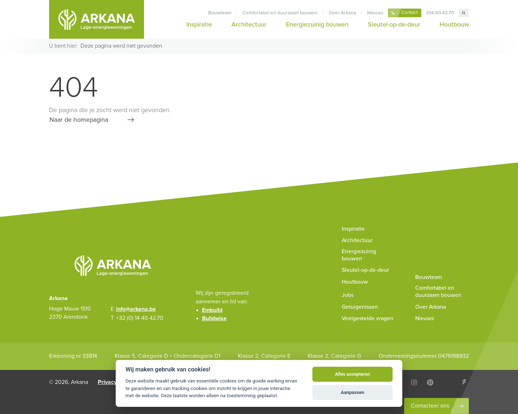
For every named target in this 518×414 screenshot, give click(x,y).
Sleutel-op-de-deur (394, 24)
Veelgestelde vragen (367, 318)
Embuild (212, 310)
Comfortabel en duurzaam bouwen (280, 13)
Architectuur (249, 24)
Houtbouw (454, 24)
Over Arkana (342, 13)
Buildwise (214, 318)
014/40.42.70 (440, 13)
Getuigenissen (360, 307)
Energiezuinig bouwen (317, 24)
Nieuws (375, 13)
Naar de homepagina (78, 119)
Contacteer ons (430, 406)
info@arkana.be (136, 309)
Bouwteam (219, 13)
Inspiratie (199, 24)
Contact (409, 12)
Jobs (348, 295)
